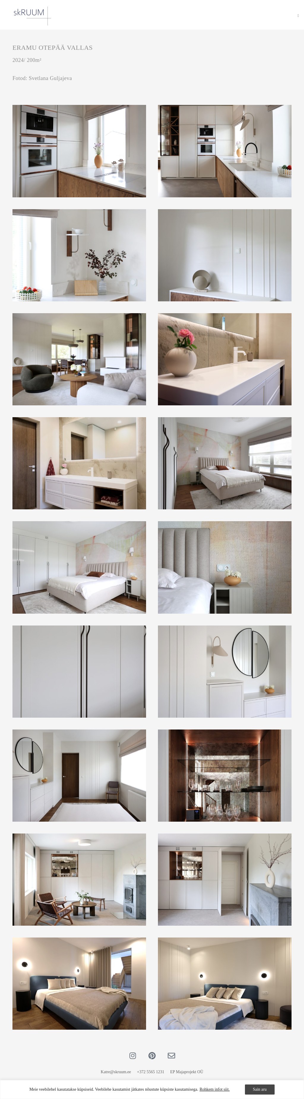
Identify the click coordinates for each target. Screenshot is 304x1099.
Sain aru (260, 1089)
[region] (152, 1089)
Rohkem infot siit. (215, 1089)
